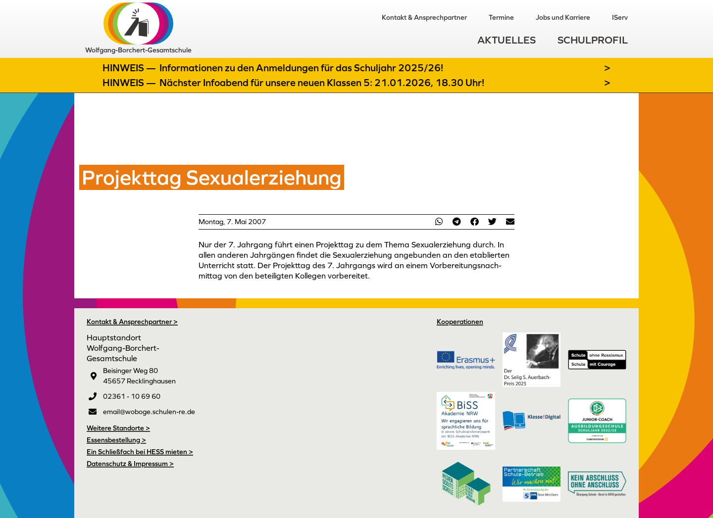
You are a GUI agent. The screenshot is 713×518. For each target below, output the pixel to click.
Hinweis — (130, 67)
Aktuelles (506, 40)
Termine (501, 17)
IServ (620, 17)
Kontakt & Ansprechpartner (424, 17)
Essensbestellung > (116, 440)
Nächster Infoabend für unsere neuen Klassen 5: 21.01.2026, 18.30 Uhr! (321, 82)
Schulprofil (593, 40)
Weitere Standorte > (118, 428)
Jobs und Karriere (563, 17)
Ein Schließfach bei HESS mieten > (140, 452)
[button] (439, 221)
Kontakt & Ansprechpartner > (132, 322)
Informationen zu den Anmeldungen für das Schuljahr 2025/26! (301, 67)
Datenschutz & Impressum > (130, 464)
